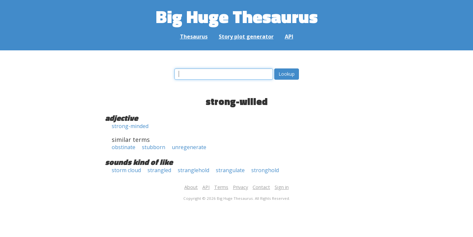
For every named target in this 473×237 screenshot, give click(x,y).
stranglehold (193, 170)
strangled (159, 170)
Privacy (240, 187)
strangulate (230, 170)
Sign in (282, 187)
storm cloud (126, 170)
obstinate (123, 147)
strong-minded (130, 126)
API (289, 36)
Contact (261, 187)
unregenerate (189, 147)
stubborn (153, 147)
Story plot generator (246, 36)
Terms (221, 187)
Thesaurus (194, 36)
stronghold (265, 170)
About (191, 187)
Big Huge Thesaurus (237, 16)
